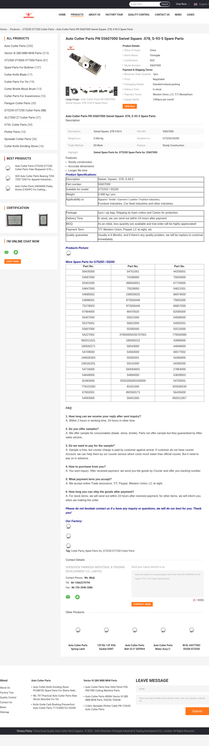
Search (164, 4)
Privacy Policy (24, 731)
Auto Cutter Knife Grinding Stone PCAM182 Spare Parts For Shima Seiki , (54, 689)
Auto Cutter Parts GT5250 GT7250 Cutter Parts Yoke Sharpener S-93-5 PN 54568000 (34, 169)
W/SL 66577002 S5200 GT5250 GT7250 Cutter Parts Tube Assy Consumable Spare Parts (191, 647)
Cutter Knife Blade (15, 74)
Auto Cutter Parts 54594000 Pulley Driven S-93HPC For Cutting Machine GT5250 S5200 (34, 189)
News (178, 14)
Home (62, 14)
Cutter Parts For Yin (16, 81)
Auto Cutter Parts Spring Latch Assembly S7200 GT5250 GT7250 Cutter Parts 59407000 (78, 647)
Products (77, 14)
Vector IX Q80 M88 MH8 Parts (23, 53)
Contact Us (162, 14)
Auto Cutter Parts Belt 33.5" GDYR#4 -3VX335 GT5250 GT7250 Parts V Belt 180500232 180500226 (135, 647)
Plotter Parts (12, 132)
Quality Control (139, 14)
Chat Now (181, 4)
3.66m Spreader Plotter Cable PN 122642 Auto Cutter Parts (108, 707)
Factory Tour (114, 14)
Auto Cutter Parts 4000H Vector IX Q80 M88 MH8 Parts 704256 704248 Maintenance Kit (106, 698)
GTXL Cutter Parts (15, 124)
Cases (190, 14)
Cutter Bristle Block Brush (20, 89)
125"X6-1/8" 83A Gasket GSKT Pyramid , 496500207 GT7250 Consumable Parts (106, 647)
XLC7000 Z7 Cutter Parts (19, 117)
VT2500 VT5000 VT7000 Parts (23, 60)
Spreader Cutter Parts (17, 139)
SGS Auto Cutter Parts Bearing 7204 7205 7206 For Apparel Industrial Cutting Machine (34, 179)
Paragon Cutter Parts (17, 103)
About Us (94, 14)
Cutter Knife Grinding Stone (21, 146)
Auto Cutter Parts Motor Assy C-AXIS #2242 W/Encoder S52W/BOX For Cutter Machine (163, 647)
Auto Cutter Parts (15, 46)
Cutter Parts (77, 550)
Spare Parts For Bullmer (19, 67)
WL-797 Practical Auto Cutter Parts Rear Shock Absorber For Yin (55, 697)
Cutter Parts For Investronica (22, 96)
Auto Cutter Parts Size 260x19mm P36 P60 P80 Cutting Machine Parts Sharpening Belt (106, 689)
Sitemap (4, 712)
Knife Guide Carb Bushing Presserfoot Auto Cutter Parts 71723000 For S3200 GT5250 (54, 706)
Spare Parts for (93, 550)
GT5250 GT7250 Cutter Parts (38, 29)
